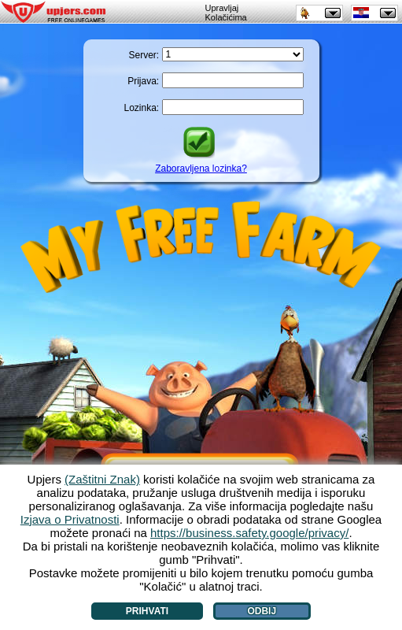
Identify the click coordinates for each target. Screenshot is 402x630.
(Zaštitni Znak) (102, 479)
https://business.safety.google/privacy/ (249, 532)
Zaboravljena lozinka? (201, 168)
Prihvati (147, 611)
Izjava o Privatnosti (70, 519)
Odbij (261, 611)
